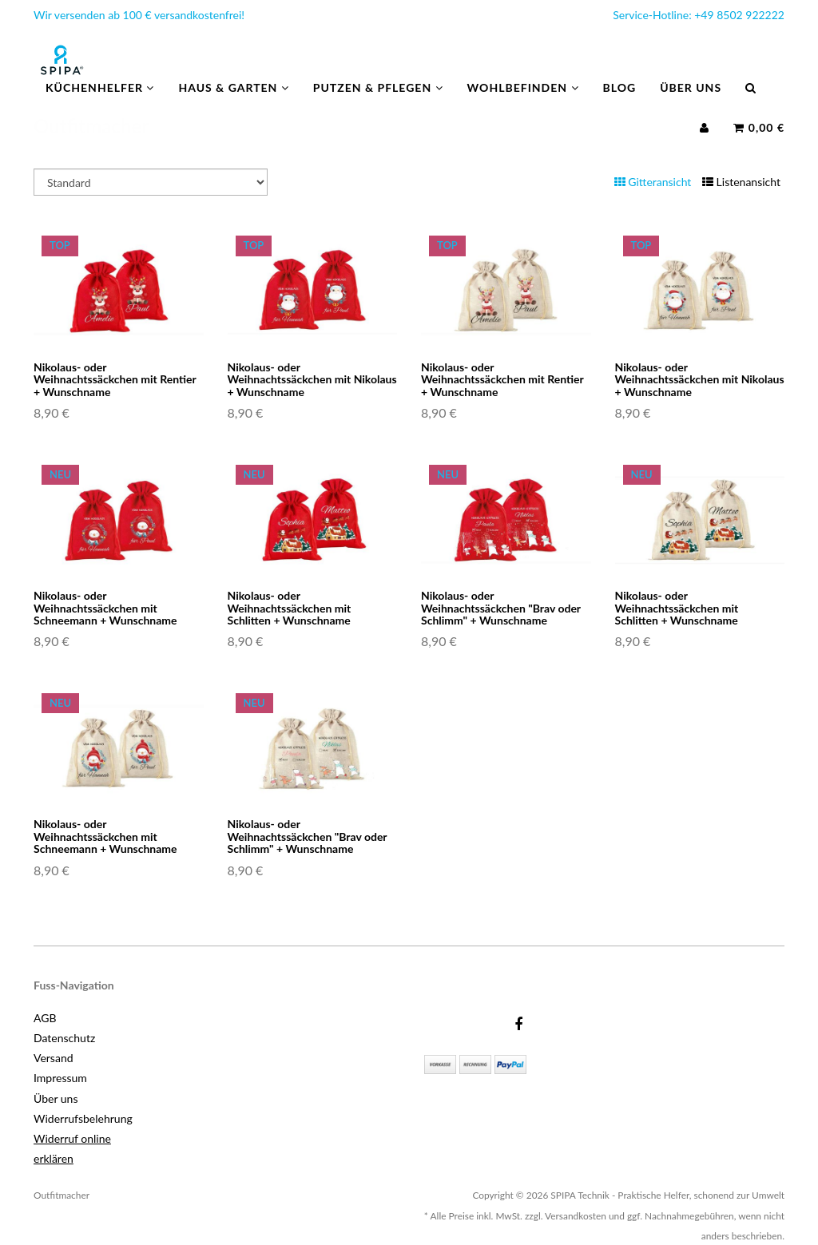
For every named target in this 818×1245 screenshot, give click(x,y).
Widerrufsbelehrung (83, 1118)
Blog (620, 103)
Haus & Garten (233, 103)
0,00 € (758, 143)
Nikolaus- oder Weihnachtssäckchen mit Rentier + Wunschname (115, 379)
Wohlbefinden (523, 103)
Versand (53, 1058)
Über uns (690, 103)
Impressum (60, 1077)
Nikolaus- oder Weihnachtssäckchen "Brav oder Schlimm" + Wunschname (501, 608)
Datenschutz (64, 1038)
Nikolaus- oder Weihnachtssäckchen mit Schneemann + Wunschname (105, 608)
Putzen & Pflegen (378, 103)
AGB (45, 1018)
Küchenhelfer (100, 103)
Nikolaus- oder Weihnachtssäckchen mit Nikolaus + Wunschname (312, 379)
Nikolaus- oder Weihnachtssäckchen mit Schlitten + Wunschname (289, 608)
